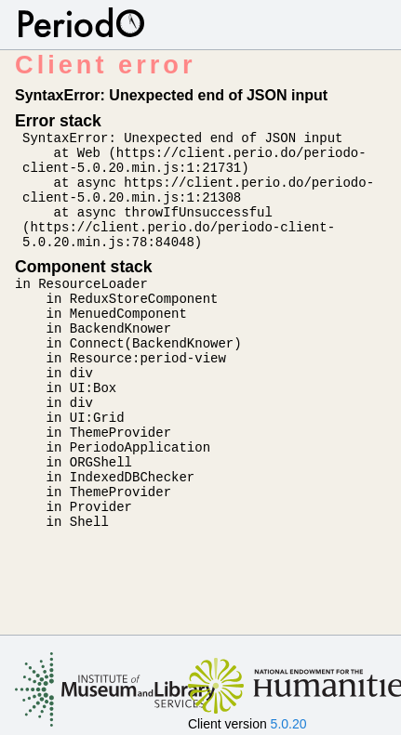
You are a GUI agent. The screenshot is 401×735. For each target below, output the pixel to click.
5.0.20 (289, 723)
